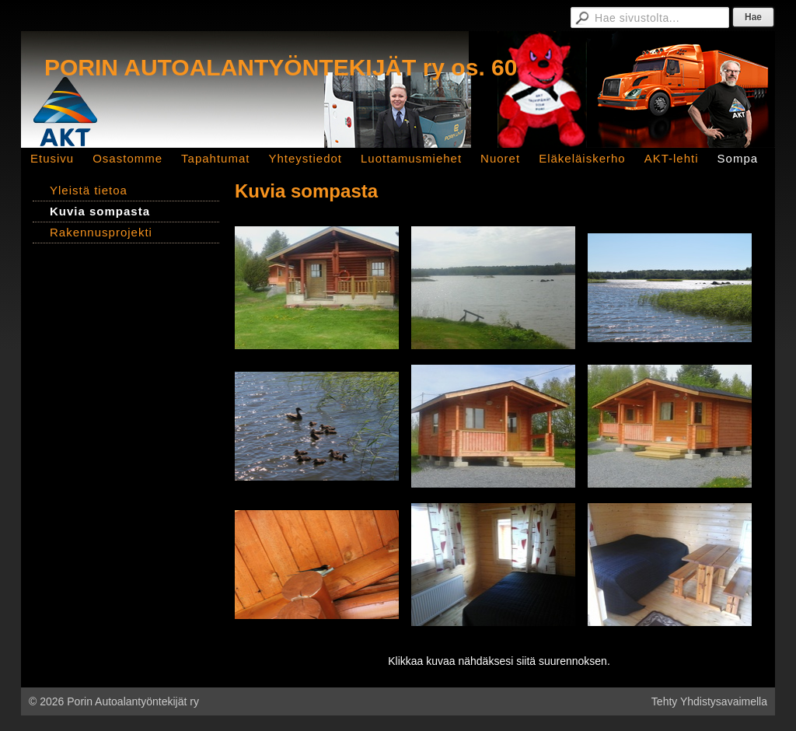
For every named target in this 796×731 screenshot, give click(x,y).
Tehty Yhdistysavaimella (709, 701)
